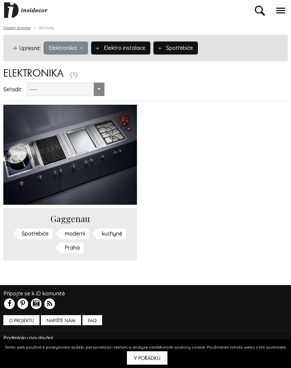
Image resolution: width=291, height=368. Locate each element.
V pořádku (147, 358)
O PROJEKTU (21, 321)
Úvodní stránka (16, 27)
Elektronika (66, 47)
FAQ (92, 321)
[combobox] (65, 89)
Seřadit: (12, 89)
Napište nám (61, 321)
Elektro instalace (120, 47)
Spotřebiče (175, 47)
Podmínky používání (28, 338)
